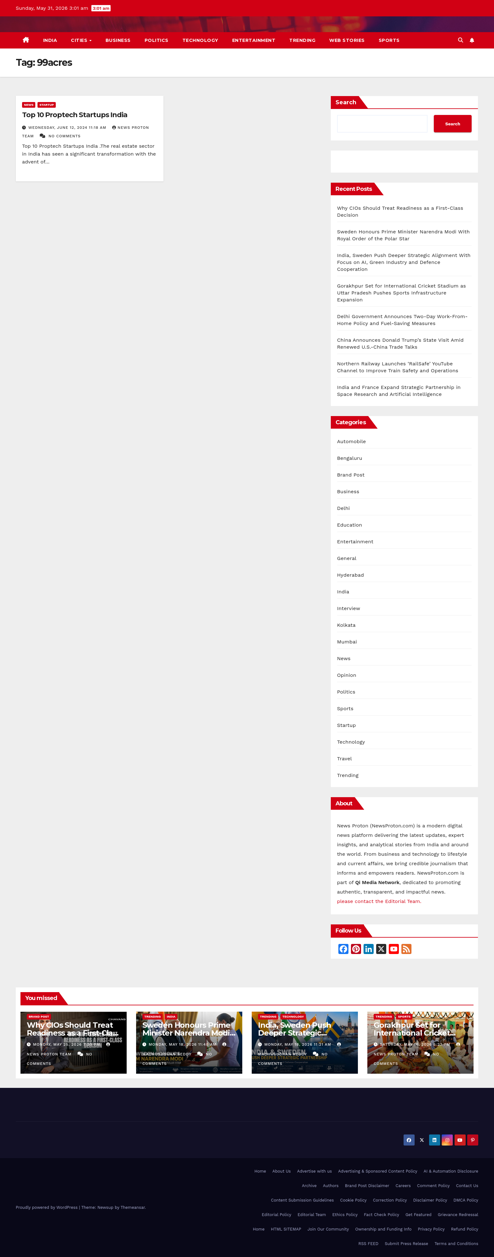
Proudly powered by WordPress (47, 1207)
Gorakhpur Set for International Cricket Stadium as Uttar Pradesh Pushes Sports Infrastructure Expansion (401, 293)
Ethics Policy (345, 1214)
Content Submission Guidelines (302, 1200)
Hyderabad (350, 575)
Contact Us (467, 1185)
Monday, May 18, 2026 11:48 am (183, 1044)
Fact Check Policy (381, 1214)
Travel (344, 759)
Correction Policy (390, 1200)
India (50, 40)
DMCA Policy (465, 1200)
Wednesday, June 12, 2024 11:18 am (68, 127)
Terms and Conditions (456, 1243)
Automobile (351, 441)
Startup (46, 104)
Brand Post (351, 475)
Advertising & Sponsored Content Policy (377, 1171)
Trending (302, 40)
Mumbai (347, 642)
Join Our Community (328, 1229)
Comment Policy (433, 1185)
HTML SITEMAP (286, 1229)
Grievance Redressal (458, 1214)
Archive (309, 1185)
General (347, 558)
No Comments (65, 136)
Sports (389, 40)
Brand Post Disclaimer (367, 1185)
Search (346, 102)
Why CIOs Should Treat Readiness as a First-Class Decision (73, 1032)
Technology (200, 40)
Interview (348, 608)
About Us (282, 1171)
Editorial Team (311, 1214)
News (28, 104)
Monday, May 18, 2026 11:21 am (298, 1044)
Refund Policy (464, 1229)
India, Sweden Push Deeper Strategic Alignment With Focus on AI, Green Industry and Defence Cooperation (404, 262)
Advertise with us (314, 1171)
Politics (157, 40)
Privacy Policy (431, 1229)
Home (260, 1171)
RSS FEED (369, 1243)
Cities (80, 40)
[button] (460, 40)
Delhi (343, 508)
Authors (331, 1185)
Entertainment (254, 40)
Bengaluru (349, 458)
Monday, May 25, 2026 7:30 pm (67, 1044)
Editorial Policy (276, 1214)
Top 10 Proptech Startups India (74, 115)
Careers (403, 1185)
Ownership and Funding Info (383, 1229)
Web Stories (347, 40)
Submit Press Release (406, 1243)
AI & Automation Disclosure (451, 1171)
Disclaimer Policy (430, 1200)
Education (349, 525)
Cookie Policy (353, 1200)
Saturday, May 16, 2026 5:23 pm (416, 1044)
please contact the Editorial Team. (379, 901)
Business (118, 40)
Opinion (346, 675)
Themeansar (133, 1207)
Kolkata (346, 625)
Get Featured (418, 1214)
